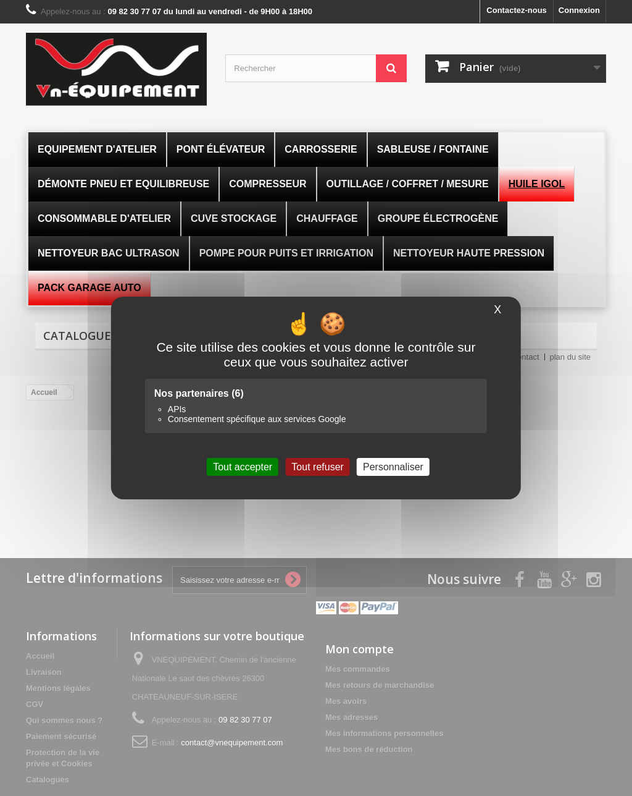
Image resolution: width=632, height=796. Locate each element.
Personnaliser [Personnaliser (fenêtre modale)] (393, 467)
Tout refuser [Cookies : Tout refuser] (317, 467)
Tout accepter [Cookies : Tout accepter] (242, 467)
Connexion (579, 10)
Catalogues (80, 335)
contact (526, 357)
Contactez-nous (516, 10)
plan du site (570, 357)
